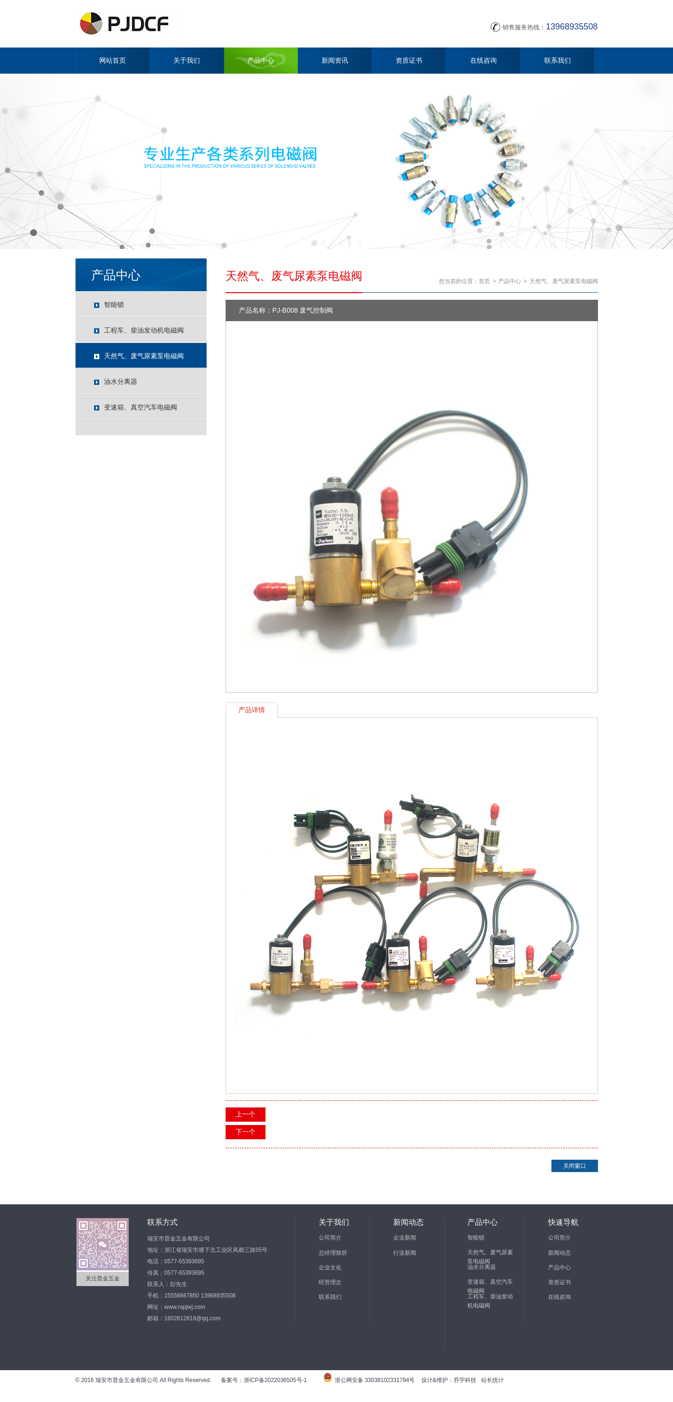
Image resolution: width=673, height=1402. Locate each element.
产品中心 (260, 60)
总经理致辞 (333, 1252)
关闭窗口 (574, 1166)
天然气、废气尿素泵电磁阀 (144, 356)
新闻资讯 (335, 60)
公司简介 (330, 1237)
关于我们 (186, 60)
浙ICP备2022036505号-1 (275, 1380)
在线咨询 (483, 60)
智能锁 (114, 304)
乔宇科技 (465, 1380)
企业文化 (330, 1267)
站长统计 (492, 1380)
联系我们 (557, 60)
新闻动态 (559, 1252)
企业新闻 (404, 1237)
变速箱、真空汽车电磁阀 (140, 407)
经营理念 (330, 1282)
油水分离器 (120, 381)
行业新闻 (404, 1252)
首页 (484, 281)
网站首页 (112, 60)
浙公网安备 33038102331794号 (375, 1380)
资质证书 (409, 60)
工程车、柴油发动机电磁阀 (144, 330)
